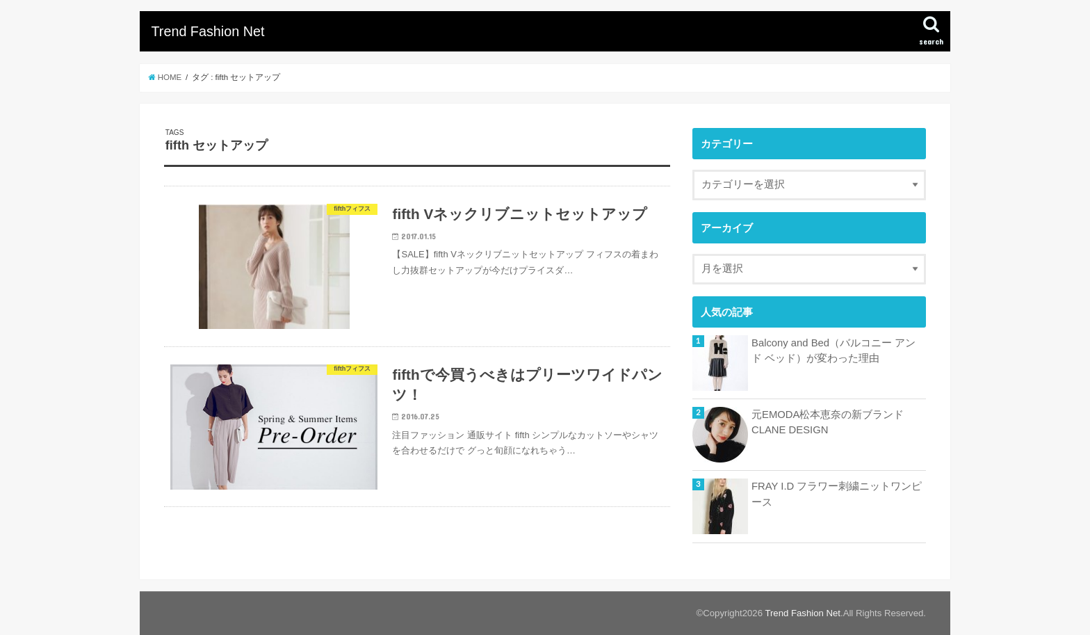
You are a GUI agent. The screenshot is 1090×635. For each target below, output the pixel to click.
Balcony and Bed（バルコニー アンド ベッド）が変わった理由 (833, 350)
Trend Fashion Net (207, 31)
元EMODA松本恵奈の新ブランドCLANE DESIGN (827, 422)
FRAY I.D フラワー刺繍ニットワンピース (836, 494)
